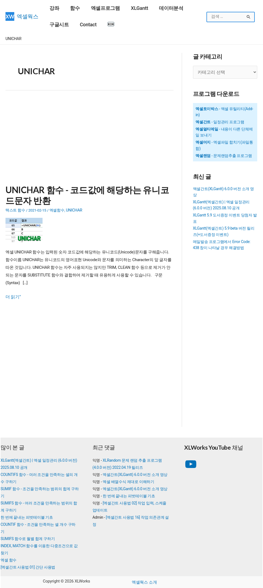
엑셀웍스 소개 (144, 581)
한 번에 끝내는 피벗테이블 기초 (27, 516)
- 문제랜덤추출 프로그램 (223, 154)
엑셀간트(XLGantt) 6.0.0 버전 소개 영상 (135, 473)
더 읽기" (12, 294)
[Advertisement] (89, 140)
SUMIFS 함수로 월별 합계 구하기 (28, 537)
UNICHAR (73, 208)
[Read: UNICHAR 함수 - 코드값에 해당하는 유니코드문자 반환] (26, 227)
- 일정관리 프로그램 (219, 121)
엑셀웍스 (27, 16)
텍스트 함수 (15, 208)
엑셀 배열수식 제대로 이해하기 (128, 480)
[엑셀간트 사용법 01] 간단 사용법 (28, 566)
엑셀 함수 (8, 559)
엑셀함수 (56, 208)
